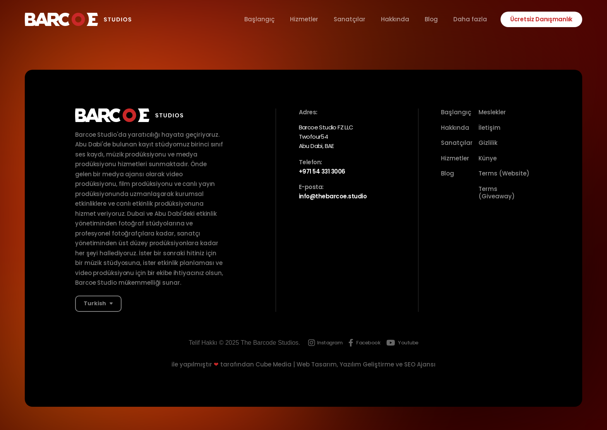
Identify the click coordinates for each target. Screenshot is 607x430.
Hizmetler (304, 19)
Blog (431, 19)
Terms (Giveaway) (496, 193)
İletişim (489, 128)
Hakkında (395, 19)
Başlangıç (259, 19)
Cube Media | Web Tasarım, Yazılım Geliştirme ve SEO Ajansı (345, 364)
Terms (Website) (504, 173)
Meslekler (492, 112)
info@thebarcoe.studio (333, 196)
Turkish (95, 303)
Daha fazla (470, 19)
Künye (487, 158)
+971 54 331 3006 (322, 171)
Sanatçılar (349, 19)
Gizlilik (487, 143)
